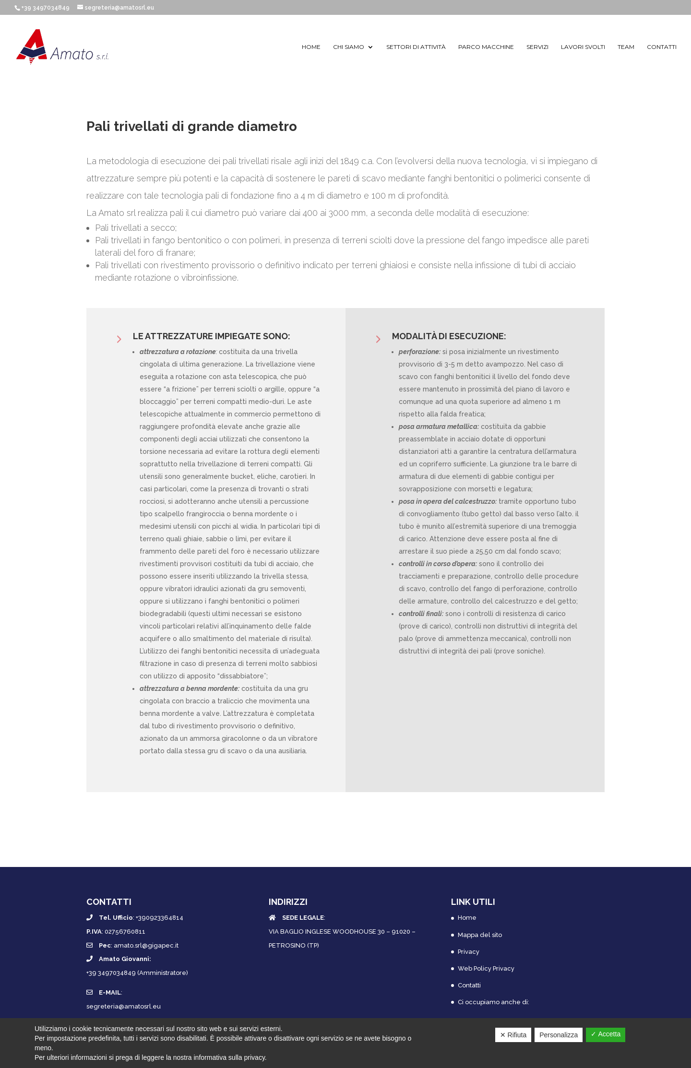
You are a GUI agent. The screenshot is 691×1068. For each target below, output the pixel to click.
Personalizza (558, 1035)
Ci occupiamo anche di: (493, 1002)
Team (626, 47)
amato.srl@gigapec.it (146, 945)
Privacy (468, 951)
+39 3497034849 (45, 7)
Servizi (537, 47)
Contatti (662, 47)
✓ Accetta (605, 1034)
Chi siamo (348, 47)
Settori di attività (416, 47)
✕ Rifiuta (513, 1035)
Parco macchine (486, 47)
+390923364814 (159, 917)
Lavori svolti (583, 47)
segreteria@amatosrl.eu (123, 1006)
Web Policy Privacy (486, 968)
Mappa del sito (480, 934)
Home (311, 47)
